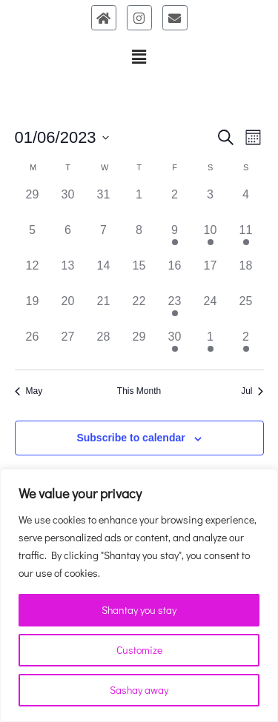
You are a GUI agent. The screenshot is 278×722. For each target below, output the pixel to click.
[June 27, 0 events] (68, 346)
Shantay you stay (139, 610)
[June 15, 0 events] (139, 275)
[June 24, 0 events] (210, 310)
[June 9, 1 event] (175, 239)
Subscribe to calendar (130, 438)
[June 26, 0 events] (32, 346)
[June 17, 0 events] (210, 275)
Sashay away (139, 690)
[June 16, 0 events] (175, 275)
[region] (139, 595)
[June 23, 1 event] (175, 310)
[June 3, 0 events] (210, 203)
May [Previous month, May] (29, 391)
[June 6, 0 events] (68, 239)
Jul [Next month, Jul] (252, 391)
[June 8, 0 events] (139, 239)
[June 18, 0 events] (246, 275)
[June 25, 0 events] (246, 310)
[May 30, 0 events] (68, 203)
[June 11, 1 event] (246, 239)
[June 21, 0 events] (104, 310)
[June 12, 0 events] (32, 275)
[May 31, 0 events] (104, 203)
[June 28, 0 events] (104, 346)
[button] (138, 56)
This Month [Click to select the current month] (139, 391)
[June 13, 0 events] (68, 275)
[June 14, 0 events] (104, 275)
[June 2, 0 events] (175, 203)
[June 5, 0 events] (32, 239)
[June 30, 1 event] (175, 346)
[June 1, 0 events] (139, 203)
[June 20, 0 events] (68, 310)
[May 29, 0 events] (32, 203)
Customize (139, 650)
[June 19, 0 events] (32, 310)
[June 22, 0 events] (139, 310)
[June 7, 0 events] (104, 239)
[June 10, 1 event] (210, 239)
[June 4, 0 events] (246, 203)
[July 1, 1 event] (210, 346)
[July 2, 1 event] (246, 346)
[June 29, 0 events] (139, 346)
